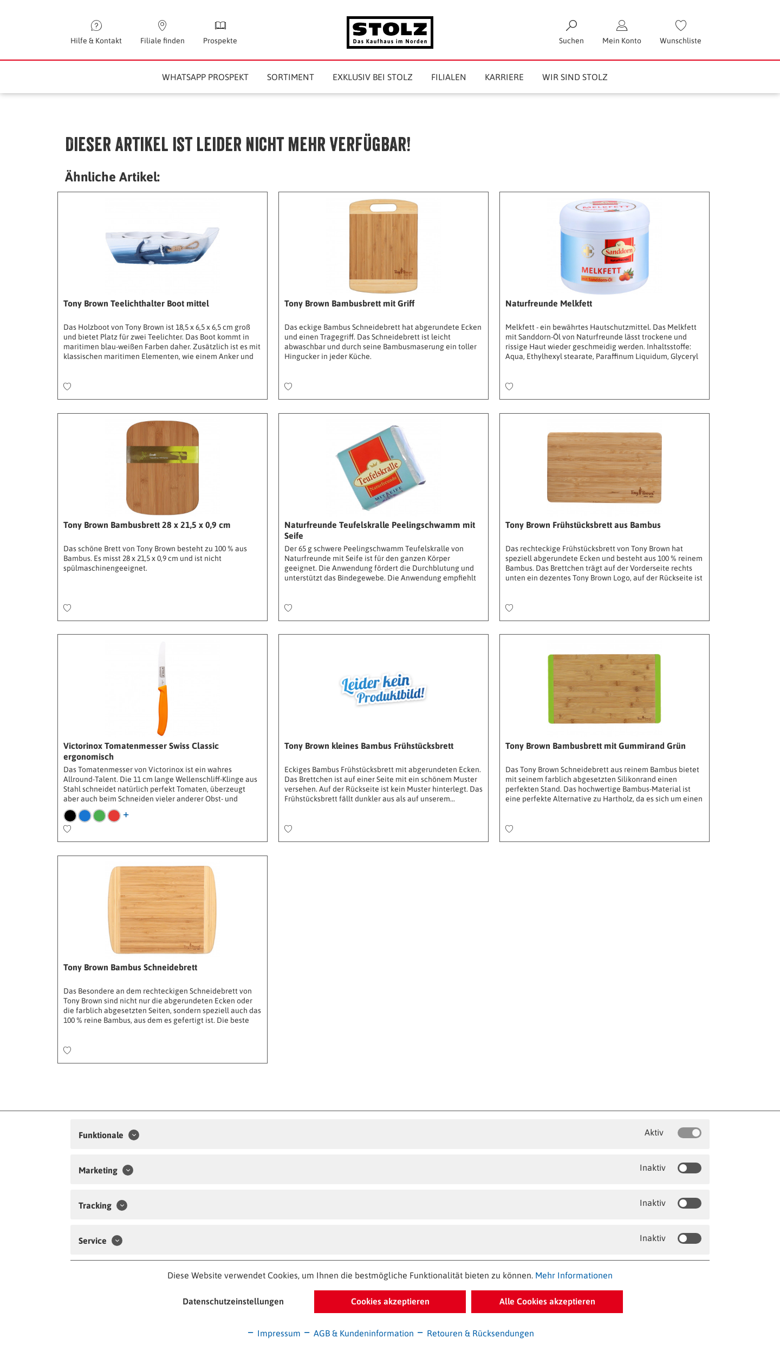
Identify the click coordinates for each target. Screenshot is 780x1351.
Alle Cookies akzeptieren (547, 1301)
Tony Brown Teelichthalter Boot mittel (136, 303)
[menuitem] (681, 32)
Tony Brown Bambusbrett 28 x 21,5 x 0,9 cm (147, 525)
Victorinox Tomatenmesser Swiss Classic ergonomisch (141, 751)
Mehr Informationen (574, 1275)
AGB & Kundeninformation (358, 1333)
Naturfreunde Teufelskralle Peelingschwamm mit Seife (379, 530)
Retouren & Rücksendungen (475, 1333)
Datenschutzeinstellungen (233, 1301)
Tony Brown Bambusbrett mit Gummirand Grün (595, 745)
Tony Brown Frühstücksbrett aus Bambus (583, 525)
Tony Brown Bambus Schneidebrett (130, 967)
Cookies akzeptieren (390, 1301)
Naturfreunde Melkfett (548, 303)
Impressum (273, 1333)
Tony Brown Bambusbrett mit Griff (349, 303)
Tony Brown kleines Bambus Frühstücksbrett (368, 745)
